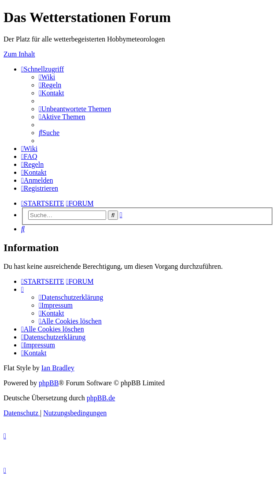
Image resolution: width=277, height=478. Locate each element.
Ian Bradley (57, 368)
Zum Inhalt (19, 54)
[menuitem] (47, 77)
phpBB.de (101, 398)
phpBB (49, 383)
